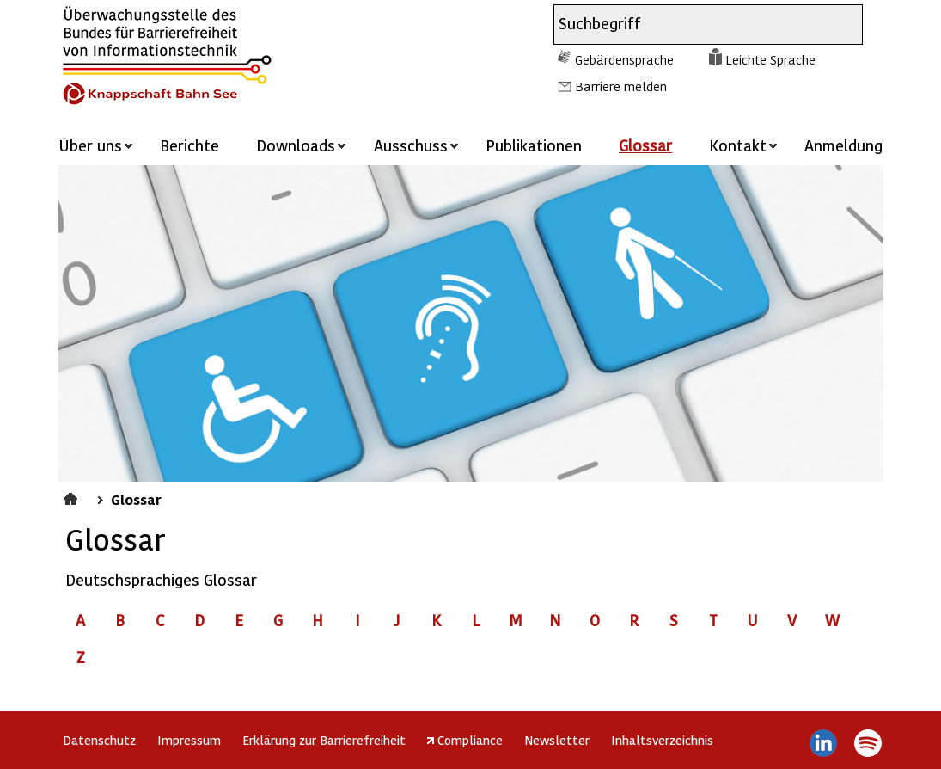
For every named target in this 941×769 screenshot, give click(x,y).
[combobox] (692, 24)
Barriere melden (621, 86)
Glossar (645, 145)
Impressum (189, 739)
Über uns (90, 145)
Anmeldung (843, 145)
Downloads (295, 145)
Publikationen (534, 145)
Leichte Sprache (770, 59)
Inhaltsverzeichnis (662, 739)
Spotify (868, 743)
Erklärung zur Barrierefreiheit (324, 739)
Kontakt (738, 145)
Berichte (189, 145)
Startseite (72, 496)
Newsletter (557, 739)
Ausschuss (411, 145)
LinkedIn (823, 743)
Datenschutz (99, 739)
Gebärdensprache (624, 59)
